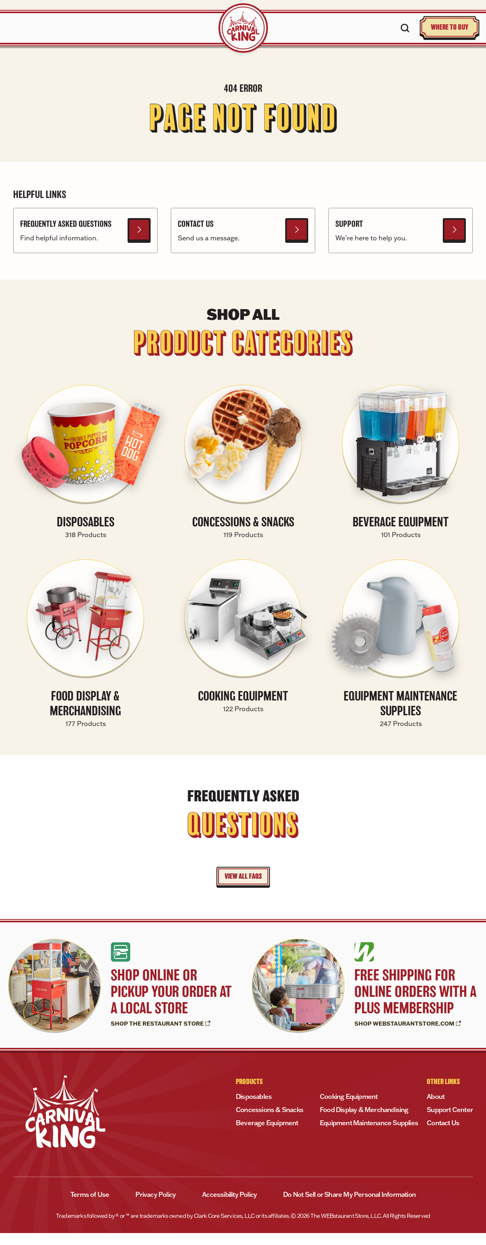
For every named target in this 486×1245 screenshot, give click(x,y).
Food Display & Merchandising (364, 1121)
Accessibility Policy (229, 1206)
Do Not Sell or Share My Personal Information (349, 1206)
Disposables (254, 1108)
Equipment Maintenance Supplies (369, 1135)
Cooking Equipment (348, 1108)
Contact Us (443, 1135)
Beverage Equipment (267, 1135)
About (435, 1108)
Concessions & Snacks (269, 1121)
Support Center (450, 1121)
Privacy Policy (155, 1206)
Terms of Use (89, 1206)
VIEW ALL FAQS (243, 888)
